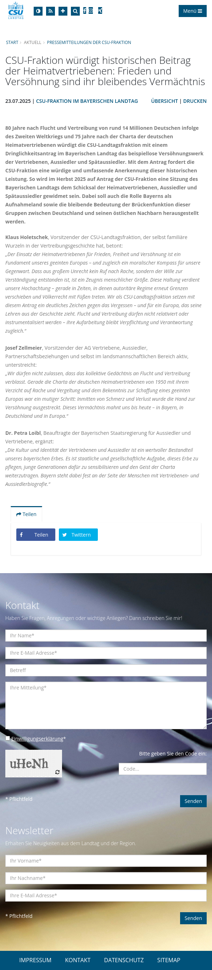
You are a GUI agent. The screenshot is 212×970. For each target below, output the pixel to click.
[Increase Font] (62, 11)
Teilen (26, 514)
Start (12, 42)
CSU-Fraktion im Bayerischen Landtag (87, 101)
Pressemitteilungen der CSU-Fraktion (89, 42)
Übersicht (164, 101)
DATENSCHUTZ (124, 960)
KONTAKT (77, 960)
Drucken (195, 101)
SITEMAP (168, 960)
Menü (192, 10)
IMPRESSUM (35, 960)
